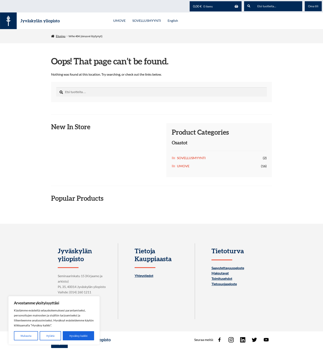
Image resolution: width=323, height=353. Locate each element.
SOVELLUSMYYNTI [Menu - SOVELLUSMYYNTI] (146, 20)
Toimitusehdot (221, 278)
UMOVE (183, 166)
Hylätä (50, 336)
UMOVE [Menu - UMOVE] (119, 20)
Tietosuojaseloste (224, 284)
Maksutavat (220, 273)
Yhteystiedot (144, 276)
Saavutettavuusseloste (227, 268)
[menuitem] (172, 20)
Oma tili (313, 6)
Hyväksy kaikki (78, 336)
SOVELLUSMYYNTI (191, 158)
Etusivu (60, 36)
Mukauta (26, 336)
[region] (54, 320)
